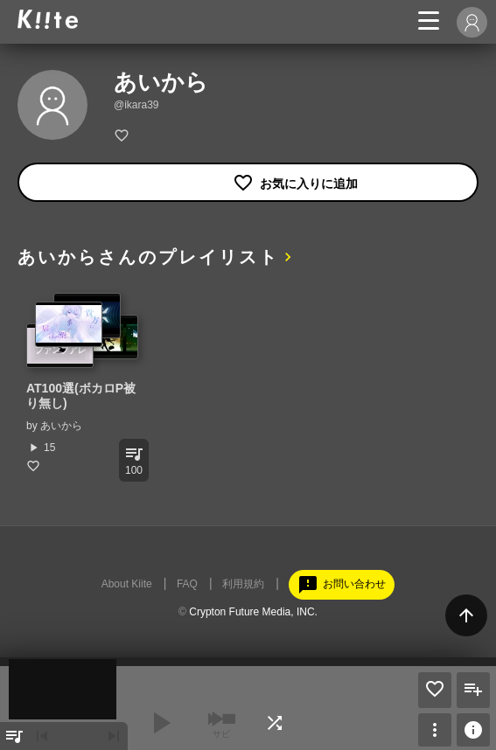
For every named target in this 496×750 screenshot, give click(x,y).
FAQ (187, 584)
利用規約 (243, 584)
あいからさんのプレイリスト (148, 257)
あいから (61, 426)
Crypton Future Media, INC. (253, 612)
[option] (83, 383)
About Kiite (126, 584)
